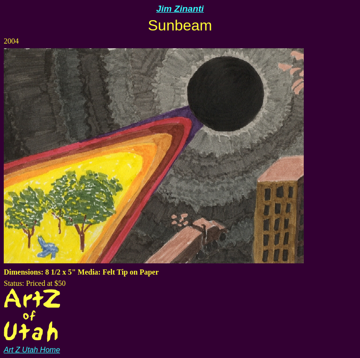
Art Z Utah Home (32, 345)
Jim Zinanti (179, 9)
